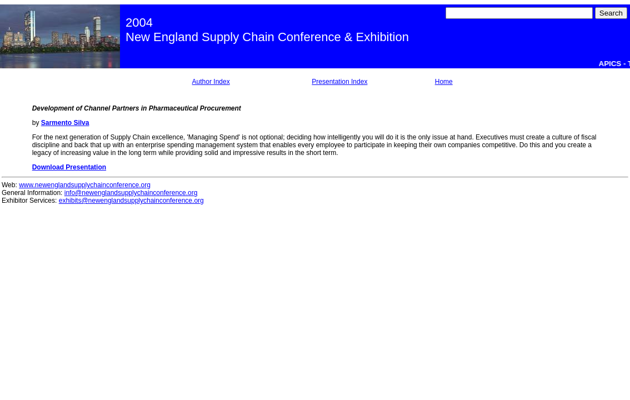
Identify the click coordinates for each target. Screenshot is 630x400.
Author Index (211, 82)
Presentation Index (339, 82)
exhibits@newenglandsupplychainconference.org (131, 200)
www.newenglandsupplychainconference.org (85, 185)
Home (444, 82)
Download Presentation (69, 167)
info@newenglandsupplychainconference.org (131, 193)
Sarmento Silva (65, 123)
